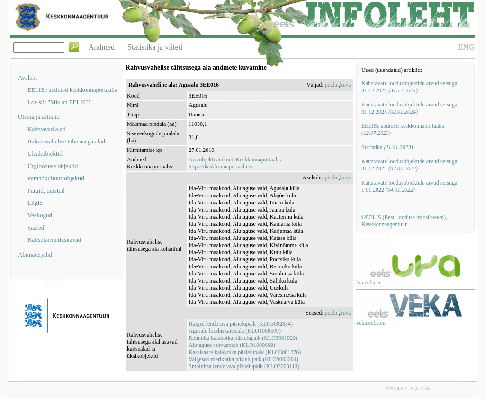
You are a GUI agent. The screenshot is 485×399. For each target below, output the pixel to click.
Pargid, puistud (46, 190)
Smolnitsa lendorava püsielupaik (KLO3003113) (244, 366)
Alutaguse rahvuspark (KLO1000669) (232, 345)
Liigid (35, 202)
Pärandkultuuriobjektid (55, 178)
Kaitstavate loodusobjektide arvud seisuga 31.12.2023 (409, 108)
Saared (35, 227)
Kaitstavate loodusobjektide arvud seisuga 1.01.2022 (409, 186)
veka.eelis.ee (370, 322)
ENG (466, 47)
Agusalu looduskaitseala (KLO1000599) (235, 331)
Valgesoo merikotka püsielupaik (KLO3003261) (243, 359)
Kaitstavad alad (46, 129)
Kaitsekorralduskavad (54, 239)
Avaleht (27, 77)
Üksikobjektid (45, 153)
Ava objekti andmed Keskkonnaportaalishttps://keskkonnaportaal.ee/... (235, 163)
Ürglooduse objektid (52, 165)
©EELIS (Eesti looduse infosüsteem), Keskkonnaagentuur (404, 221)
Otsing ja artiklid (39, 116)
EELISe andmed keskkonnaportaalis (72, 89)
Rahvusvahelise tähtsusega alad (66, 141)
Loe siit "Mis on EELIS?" (59, 102)
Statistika (387, 147)
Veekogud (39, 215)
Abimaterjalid (35, 254)
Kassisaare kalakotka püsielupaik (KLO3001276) (245, 352)
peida (331, 84)
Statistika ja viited (154, 47)
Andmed (102, 47)
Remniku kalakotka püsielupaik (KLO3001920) (243, 338)
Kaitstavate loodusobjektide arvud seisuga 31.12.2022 (409, 165)
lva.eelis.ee (368, 282)
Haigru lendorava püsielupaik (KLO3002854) (241, 323)
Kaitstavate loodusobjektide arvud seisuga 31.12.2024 (409, 87)
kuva (345, 84)
